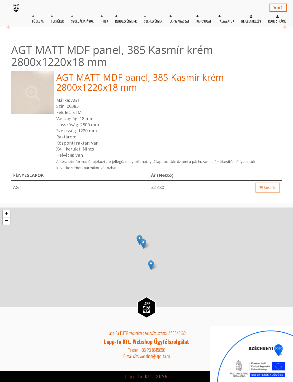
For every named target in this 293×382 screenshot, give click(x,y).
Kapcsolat (203, 21)
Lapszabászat (179, 21)
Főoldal (37, 21)
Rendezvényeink (126, 21)
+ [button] (6, 213)
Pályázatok (226, 21)
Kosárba (268, 187)
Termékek (57, 21)
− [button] (6, 221)
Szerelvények (153, 21)
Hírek (104, 21)
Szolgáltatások (82, 21)
